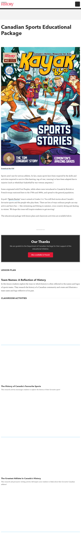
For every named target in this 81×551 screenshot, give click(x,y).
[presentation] (40, 305)
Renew (33, 423)
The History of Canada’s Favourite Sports (21, 310)
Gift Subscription (44, 423)
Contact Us (40, 476)
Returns (40, 506)
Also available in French (40, 255)
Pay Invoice (57, 423)
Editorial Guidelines (40, 480)
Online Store (40, 502)
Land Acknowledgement (40, 495)
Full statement (73, 538)
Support (40, 510)
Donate (40, 465)
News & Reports (40, 499)
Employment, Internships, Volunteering (40, 484)
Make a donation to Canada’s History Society (40, 446)
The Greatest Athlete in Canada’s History (21, 325)
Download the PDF (7, 168)
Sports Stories (14, 199)
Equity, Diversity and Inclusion (40, 487)
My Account (23, 423)
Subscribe (42, 416)
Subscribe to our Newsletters (41, 456)
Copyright (31, 541)
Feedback (40, 491)
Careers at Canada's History (40, 472)
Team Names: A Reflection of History (23, 279)
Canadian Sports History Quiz (15, 344)
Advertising (40, 469)
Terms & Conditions (44, 543)
